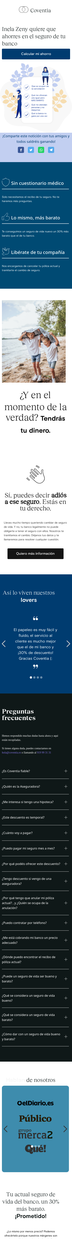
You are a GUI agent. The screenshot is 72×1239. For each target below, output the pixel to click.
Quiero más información (35, 553)
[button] (7, 644)
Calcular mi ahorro (36, 54)
